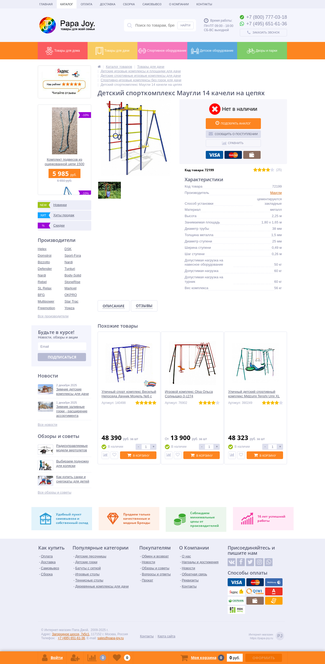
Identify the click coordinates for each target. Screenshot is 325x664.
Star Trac (72, 301)
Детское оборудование (212, 51)
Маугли (276, 193)
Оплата (86, 4)
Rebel (42, 282)
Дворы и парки (262, 51)
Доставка (107, 4)
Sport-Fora (73, 255)
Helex (42, 249)
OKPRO (71, 295)
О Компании (179, 4)
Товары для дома (62, 51)
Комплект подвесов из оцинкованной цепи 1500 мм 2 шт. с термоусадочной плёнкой (64, 161)
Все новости (47, 425)
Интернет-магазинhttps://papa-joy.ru (266, 636)
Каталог (66, 4)
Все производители (53, 316)
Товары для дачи (112, 51)
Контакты (204, 4)
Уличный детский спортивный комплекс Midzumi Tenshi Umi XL (254, 394)
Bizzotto (44, 262)
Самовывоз (151, 4)
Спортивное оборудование (162, 51)
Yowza (70, 308)
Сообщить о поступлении (233, 133)
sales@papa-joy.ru (111, 638)
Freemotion (46, 308)
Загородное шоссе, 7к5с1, (71, 634)
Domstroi (44, 255)
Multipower (46, 301)
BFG (41, 295)
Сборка (129, 4)
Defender (45, 269)
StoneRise (72, 282)
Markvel (71, 288)
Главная (45, 4)
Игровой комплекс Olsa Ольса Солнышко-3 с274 (189, 394)
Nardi (69, 262)
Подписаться (62, 357)
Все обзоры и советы (54, 492)
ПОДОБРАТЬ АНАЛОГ (233, 123)
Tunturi (70, 269)
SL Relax (44, 288)
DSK (68, 249)
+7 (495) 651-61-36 (71, 638)
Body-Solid (73, 275)
